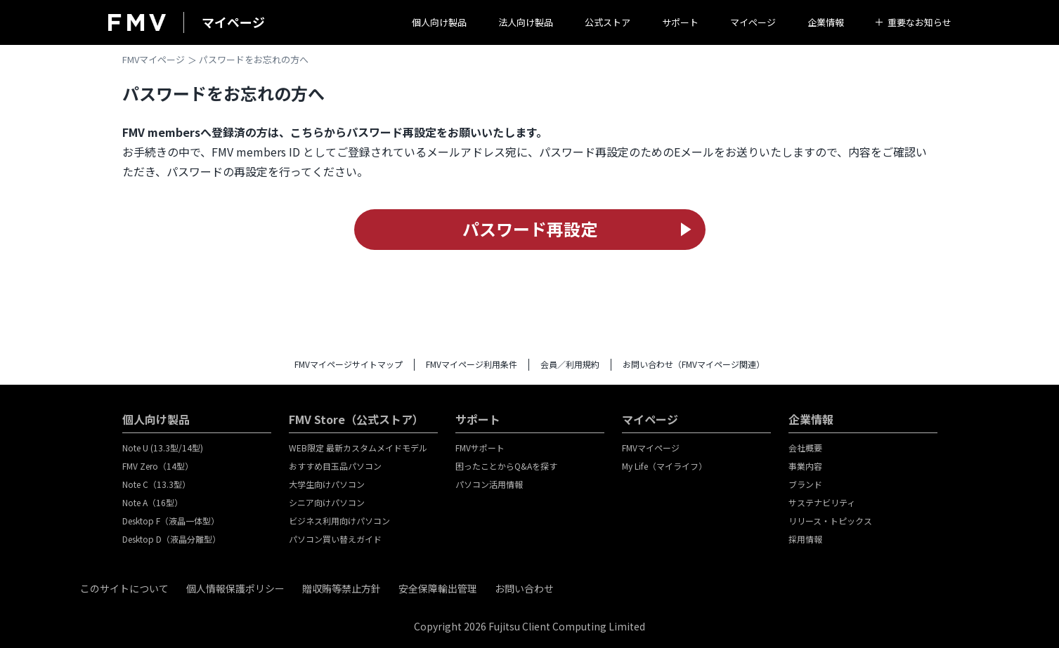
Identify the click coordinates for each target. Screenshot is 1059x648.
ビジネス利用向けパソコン (339, 521)
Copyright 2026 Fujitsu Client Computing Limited (529, 626)
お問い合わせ (524, 588)
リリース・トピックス (830, 521)
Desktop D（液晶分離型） (171, 539)
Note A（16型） (152, 502)
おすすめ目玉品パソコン (335, 466)
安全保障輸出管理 (437, 588)
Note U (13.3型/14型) (162, 448)
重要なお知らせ (919, 22)
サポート (680, 22)
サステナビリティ (821, 502)
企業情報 (825, 22)
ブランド (805, 484)
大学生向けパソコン (327, 484)
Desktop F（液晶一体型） (170, 521)
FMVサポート (480, 448)
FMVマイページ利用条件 (471, 364)
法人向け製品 (525, 22)
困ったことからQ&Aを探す (506, 466)
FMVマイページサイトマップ (348, 364)
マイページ (753, 22)
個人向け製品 (439, 22)
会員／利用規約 (569, 364)
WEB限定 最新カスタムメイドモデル (358, 448)
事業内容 (805, 466)
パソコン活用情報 (489, 484)
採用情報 (805, 539)
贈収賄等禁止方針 (341, 588)
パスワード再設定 (529, 228)
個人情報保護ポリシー (235, 588)
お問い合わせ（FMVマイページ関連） (694, 364)
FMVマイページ (153, 59)
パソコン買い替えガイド (335, 539)
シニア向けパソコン (327, 502)
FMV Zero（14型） (157, 466)
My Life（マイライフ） (664, 466)
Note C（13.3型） (156, 484)
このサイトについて (124, 588)
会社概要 (805, 448)
